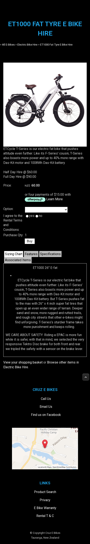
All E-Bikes (8, 44)
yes (30, 216)
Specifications (50, 254)
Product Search (45, 492)
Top (85, 377)
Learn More (54, 199)
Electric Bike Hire (27, 44)
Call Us (46, 399)
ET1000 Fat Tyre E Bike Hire (56, 44)
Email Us (46, 407)
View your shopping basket (23, 362)
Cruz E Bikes (52, 532)
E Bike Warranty (45, 508)
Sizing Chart (13, 254)
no (39, 216)
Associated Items (18, 260)
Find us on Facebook (46, 415)
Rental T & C (45, 516)
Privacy (45, 500)
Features (31, 254)
